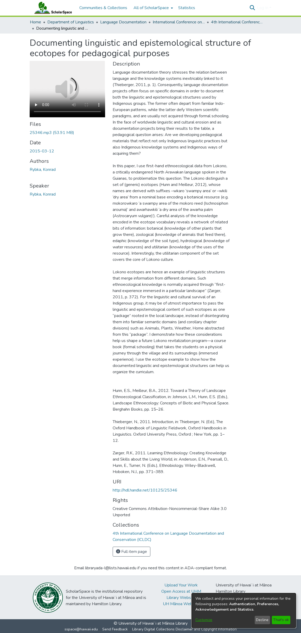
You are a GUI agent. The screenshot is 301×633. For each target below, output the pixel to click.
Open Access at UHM (181, 591)
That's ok (281, 619)
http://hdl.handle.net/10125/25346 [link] (145, 490)
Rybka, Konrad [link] (43, 169)
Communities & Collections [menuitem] (103, 8)
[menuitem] (152, 8)
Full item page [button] (131, 551)
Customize (203, 619)
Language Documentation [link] (123, 22)
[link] (52, 132)
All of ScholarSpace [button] (151, 8)
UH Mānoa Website (181, 604)
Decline (262, 619)
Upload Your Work (181, 585)
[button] (252, 8)
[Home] (52, 7)
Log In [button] (263, 8)
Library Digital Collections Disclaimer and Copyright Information (184, 629)
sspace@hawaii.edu (81, 629)
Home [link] (35, 22)
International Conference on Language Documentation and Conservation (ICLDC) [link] (179, 22)
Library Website (181, 597)
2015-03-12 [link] (42, 151)
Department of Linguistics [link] (70, 22)
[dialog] (244, 610)
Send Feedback (115, 629)
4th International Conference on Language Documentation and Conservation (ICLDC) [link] (237, 22)
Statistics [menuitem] (186, 8)
